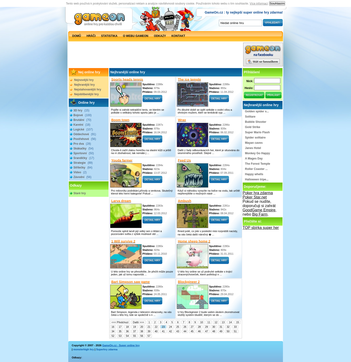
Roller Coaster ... (256, 169)
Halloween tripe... (257, 179)
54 (127, 335)
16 (113, 326)
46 (199, 331)
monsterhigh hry (83, 349)
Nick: (249, 81)
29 (206, 326)
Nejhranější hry (84, 84)
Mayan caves (254, 142)
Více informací (259, 3)
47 (206, 331)
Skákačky (84, 148)
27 (192, 326)
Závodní (83, 177)
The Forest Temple (257, 163)
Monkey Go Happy (257, 153)
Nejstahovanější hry (87, 89)
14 (230, 322)
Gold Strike (252, 127)
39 (149, 331)
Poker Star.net (255, 197)
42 (170, 331)
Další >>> (138, 322)
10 (201, 322)
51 (235, 331)
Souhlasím (277, 3)
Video (80, 172)
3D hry (81, 110)
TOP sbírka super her (261, 228)
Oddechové (85, 134)
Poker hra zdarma (258, 193)
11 (208, 322)
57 (149, 335)
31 (220, 326)
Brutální (82, 120)
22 (156, 326)
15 (237, 322)
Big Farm (260, 214)
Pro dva (82, 143)
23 (163, 326)
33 (235, 326)
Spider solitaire (255, 137)
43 (177, 331)
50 (228, 331)
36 (127, 331)
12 (215, 322)
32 (228, 326)
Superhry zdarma (107, 349)
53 (120, 335)
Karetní (82, 124)
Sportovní (84, 153)
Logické (83, 129)
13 (223, 322)
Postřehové (85, 139)
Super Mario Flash (257, 132)
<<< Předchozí (120, 322)
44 (184, 331)
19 (134, 326)
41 (163, 331)
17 (120, 326)
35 (120, 331)
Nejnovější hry (84, 80)
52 (113, 335)
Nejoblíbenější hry (86, 94)
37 (134, 331)
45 (192, 331)
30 (213, 326)
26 (184, 326)
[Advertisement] (155, 55)
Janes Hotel (253, 148)
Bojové (83, 115)
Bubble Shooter (255, 122)
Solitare (250, 116)
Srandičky (84, 158)
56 (141, 335)
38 (141, 331)
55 (134, 335)
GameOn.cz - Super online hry (120, 345)
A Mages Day (254, 158)
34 (113, 331)
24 (170, 326)
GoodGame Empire (259, 210)
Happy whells (254, 174)
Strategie (83, 162)
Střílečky (83, 167)
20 (141, 326)
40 (156, 331)
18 (127, 326)
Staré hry (80, 193)
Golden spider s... (257, 111)
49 (220, 331)
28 (199, 326)
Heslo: (249, 88)
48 (213, 331)
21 (149, 326)
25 (177, 326)
